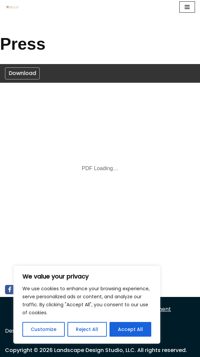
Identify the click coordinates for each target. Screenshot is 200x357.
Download (22, 73)
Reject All (87, 329)
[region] (86, 305)
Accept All (130, 329)
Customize (43, 329)
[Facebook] (9, 289)
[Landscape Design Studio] (13, 7)
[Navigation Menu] (187, 7)
